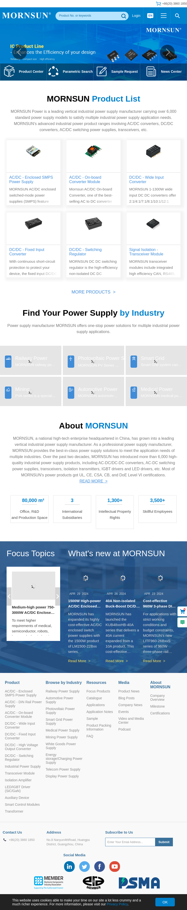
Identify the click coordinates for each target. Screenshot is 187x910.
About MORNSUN (160, 684)
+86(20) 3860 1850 (174, 3)
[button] (19, 52)
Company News (130, 705)
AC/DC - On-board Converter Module (19, 715)
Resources (96, 682)
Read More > (79, 661)
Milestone (157, 706)
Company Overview (157, 697)
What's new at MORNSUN (116, 553)
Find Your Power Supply (93, 312)
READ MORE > (93, 481)
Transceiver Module (20, 773)
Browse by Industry (64, 682)
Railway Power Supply (62, 691)
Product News (129, 691)
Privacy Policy (117, 904)
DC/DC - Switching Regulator (19, 758)
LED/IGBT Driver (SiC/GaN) (17, 789)
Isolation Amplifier (18, 780)
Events (123, 712)
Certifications (160, 713)
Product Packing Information (98, 727)
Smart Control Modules (22, 804)
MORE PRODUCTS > (94, 292)
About (93, 425)
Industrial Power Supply (23, 766)
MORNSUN (93, 98)
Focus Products (98, 691)
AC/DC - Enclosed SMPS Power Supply (21, 693)
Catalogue (94, 698)
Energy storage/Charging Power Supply (64, 758)
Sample (92, 719)
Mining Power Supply (62, 737)
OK (165, 902)
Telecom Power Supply (63, 769)
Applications (95, 705)
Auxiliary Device (17, 798)
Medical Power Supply (62, 730)
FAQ (89, 736)
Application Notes (99, 712)
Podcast (124, 729)
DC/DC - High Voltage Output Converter (21, 747)
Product (12, 682)
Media (123, 682)
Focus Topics (31, 553)
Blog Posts (126, 698)
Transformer (14, 811)
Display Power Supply (62, 776)
